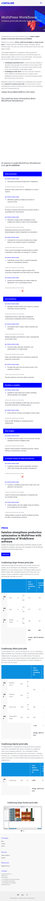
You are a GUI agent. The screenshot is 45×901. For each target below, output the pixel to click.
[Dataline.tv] (18, 895)
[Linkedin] (22, 895)
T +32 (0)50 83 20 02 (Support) (8, 882)
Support (3, 857)
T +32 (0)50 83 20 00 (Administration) (10, 879)
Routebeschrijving (5, 884)
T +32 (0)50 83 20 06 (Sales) (8, 881)
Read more (6, 554)
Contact (3, 843)
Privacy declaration (31, 898)
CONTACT (4, 871)
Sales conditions (5, 855)
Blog (2, 841)
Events (3, 846)
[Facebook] (27, 895)
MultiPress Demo (5, 866)
